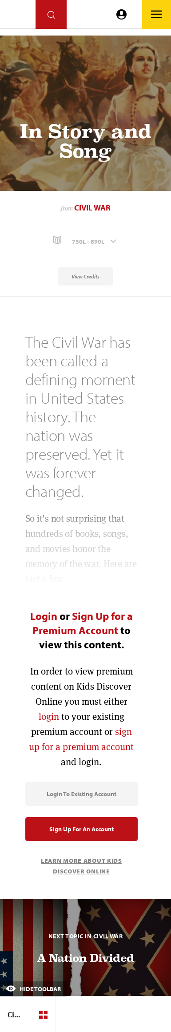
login (49, 716)
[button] (85, 240)
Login (43, 616)
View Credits (85, 276)
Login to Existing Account (81, 794)
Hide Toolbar (33, 989)
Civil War (92, 207)
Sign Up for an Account (81, 829)
